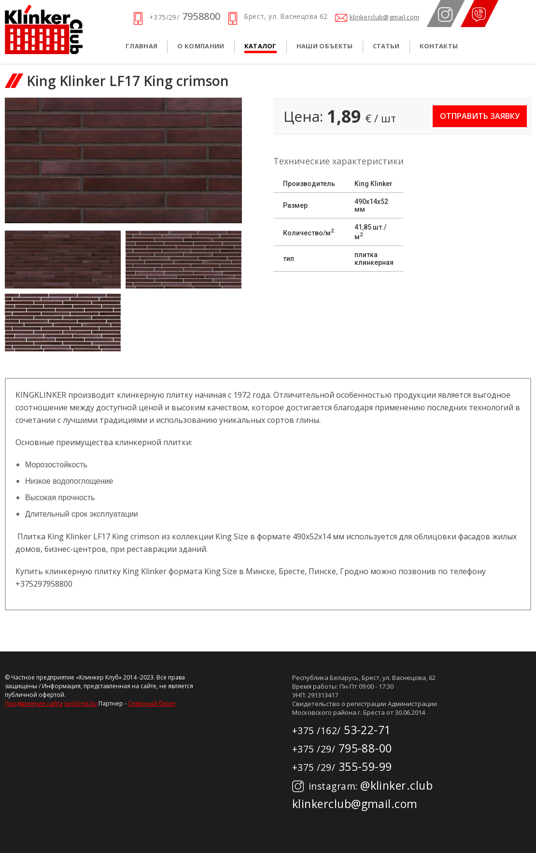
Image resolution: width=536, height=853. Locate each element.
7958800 (184, 16)
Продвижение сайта (34, 703)
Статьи (386, 46)
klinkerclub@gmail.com (385, 17)
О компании (200, 46)
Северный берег (152, 703)
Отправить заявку (480, 116)
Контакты (439, 46)
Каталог (260, 46)
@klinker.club (362, 785)
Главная (141, 46)
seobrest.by (80, 703)
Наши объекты (324, 46)
